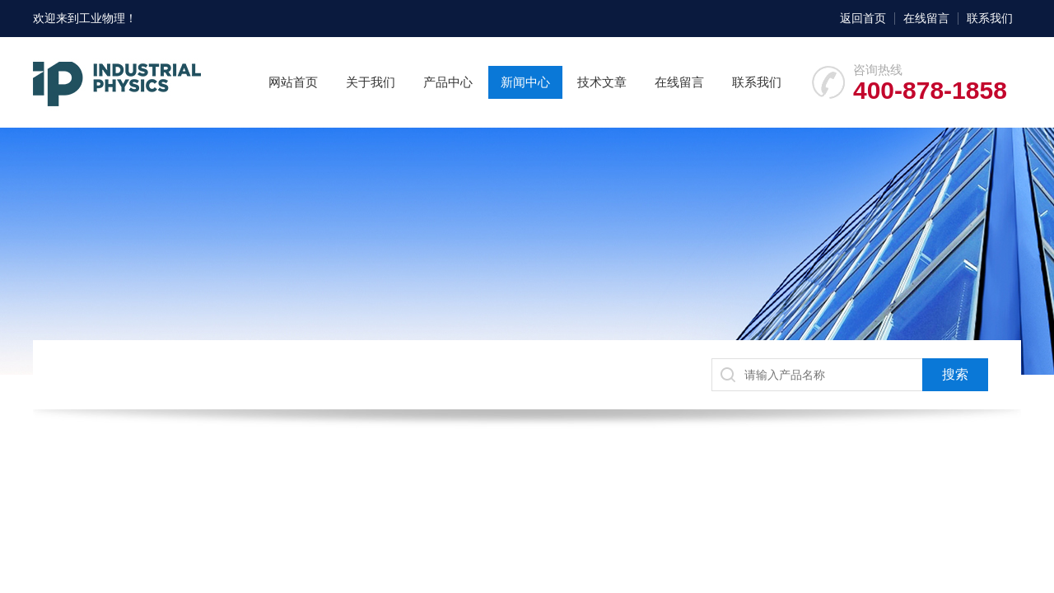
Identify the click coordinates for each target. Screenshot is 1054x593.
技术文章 (602, 82)
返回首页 (863, 18)
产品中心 (448, 82)
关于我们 (370, 82)
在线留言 (926, 18)
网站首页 (293, 82)
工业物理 (102, 18)
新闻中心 (525, 82)
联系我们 (990, 18)
